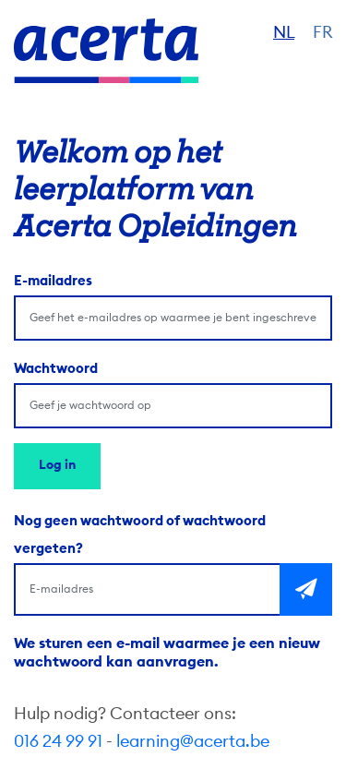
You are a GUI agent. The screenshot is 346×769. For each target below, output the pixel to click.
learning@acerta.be (192, 741)
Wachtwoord (56, 369)
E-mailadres (53, 281)
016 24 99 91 (58, 741)
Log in (57, 465)
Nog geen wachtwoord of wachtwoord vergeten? (140, 535)
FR (322, 32)
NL (283, 32)
